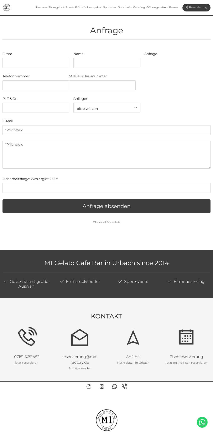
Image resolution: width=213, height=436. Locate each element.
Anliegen (80, 99)
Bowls (70, 7)
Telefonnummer (16, 76)
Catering (139, 7)
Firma (7, 54)
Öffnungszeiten (157, 7)
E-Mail (7, 121)
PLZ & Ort (10, 99)
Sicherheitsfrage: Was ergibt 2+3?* (30, 179)
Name (78, 54)
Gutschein (125, 7)
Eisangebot (56, 7)
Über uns (41, 7)
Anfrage (150, 54)
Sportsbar (109, 7)
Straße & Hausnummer (88, 76)
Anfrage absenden (107, 206)
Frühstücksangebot (88, 7)
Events (173, 7)
